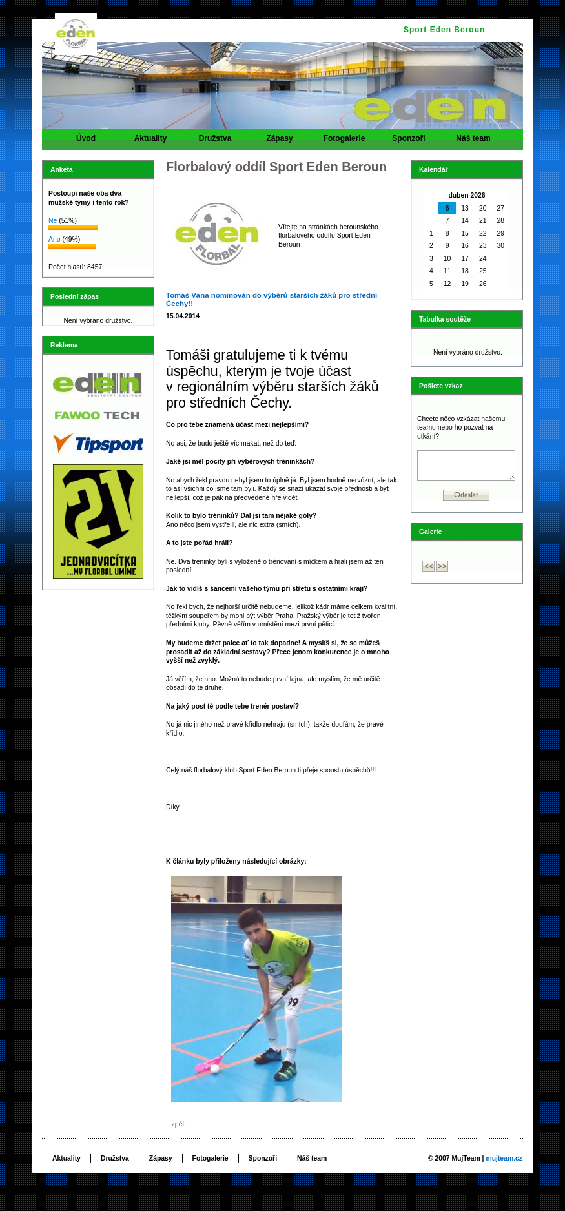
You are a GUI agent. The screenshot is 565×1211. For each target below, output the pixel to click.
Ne (52, 220)
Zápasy (279, 142)
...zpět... (178, 1124)
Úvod (86, 142)
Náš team (473, 142)
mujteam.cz (504, 1158)
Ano (54, 239)
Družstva (215, 142)
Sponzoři (408, 142)
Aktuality (150, 142)
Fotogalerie (344, 142)
